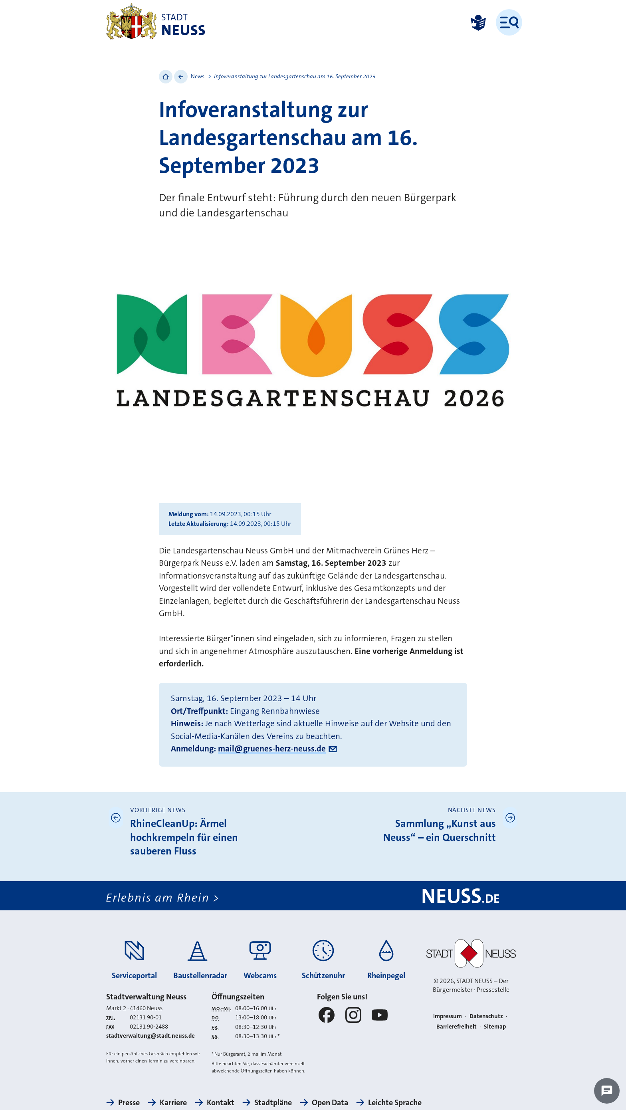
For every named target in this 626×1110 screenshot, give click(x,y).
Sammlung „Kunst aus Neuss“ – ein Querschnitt (439, 830)
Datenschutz (486, 1016)
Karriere (173, 1102)
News (197, 76)
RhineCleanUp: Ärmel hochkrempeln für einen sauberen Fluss (184, 837)
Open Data (330, 1102)
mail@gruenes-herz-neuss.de (272, 748)
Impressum (447, 1016)
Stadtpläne (273, 1102)
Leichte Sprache (395, 1102)
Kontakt (220, 1102)
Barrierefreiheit (456, 1027)
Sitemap (495, 1027)
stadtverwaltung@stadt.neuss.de (150, 1036)
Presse (129, 1102)
